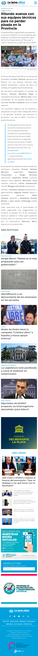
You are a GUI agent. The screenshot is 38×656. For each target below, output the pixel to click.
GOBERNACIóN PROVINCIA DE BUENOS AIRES (30, 69)
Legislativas (14, 621)
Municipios (31, 621)
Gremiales (9, 624)
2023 (21, 68)
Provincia (23, 621)
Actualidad (18, 624)
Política (6, 621)
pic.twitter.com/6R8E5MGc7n (19, 153)
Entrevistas (27, 624)
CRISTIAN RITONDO (15, 68)
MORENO (7, 68)
